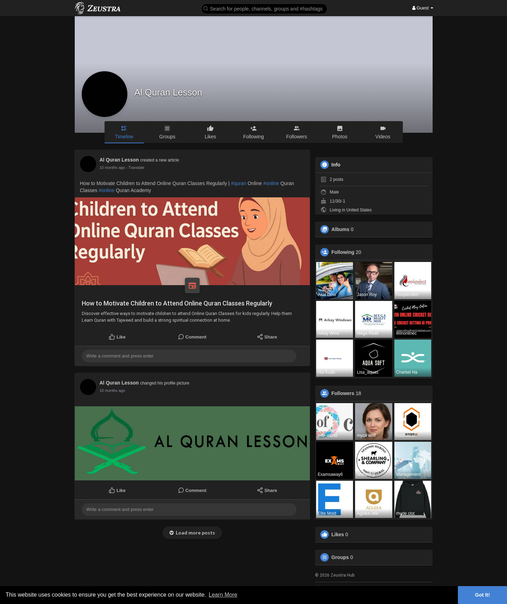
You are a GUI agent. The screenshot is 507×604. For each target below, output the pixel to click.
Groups (340, 557)
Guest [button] (423, 8)
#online (271, 183)
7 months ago (111, 167)
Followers (343, 393)
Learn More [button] (223, 595)
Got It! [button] (482, 595)
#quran (238, 183)
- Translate (133, 167)
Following (343, 252)
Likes (338, 534)
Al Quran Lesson (168, 92)
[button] (264, 8)
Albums (340, 229)
